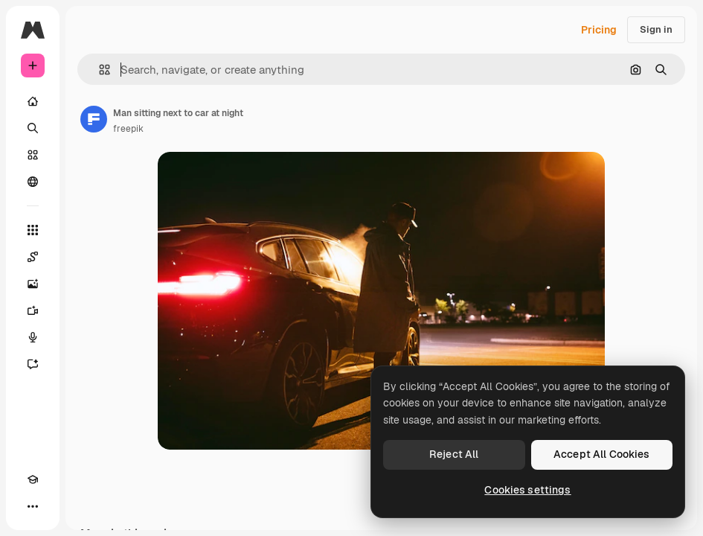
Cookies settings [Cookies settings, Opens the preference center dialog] (527, 490)
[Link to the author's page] (93, 119)
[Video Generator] (33, 310)
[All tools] (33, 230)
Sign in (656, 29)
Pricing (599, 29)
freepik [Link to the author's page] (128, 129)
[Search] (33, 128)
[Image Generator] (33, 284)
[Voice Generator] (33, 337)
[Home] (33, 101)
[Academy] (33, 479)
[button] (98, 69)
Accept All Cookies (601, 454)
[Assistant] (33, 364)
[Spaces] (33, 257)
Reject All (453, 454)
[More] (33, 506)
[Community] (33, 182)
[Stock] (33, 155)
